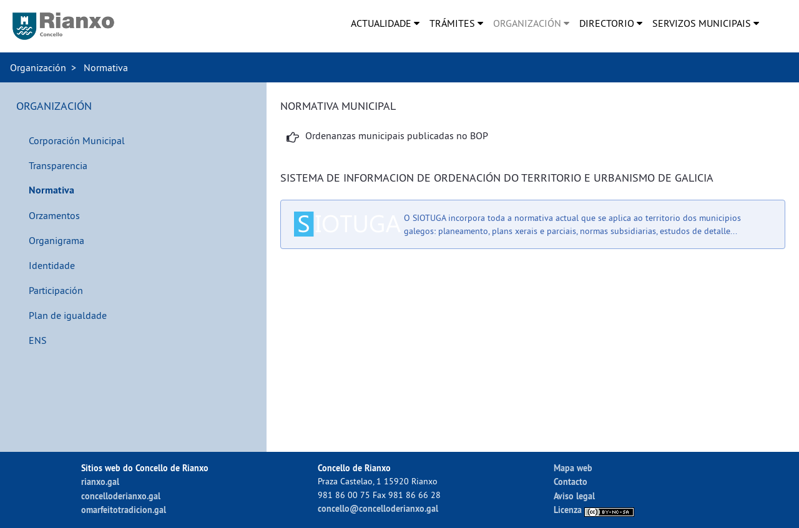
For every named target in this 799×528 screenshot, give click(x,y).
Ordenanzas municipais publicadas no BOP (396, 135)
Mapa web (573, 468)
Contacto (570, 481)
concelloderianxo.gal (120, 496)
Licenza (594, 510)
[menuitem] (385, 23)
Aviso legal (574, 496)
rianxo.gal (100, 481)
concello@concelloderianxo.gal (378, 508)
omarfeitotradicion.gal (123, 510)
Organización (38, 67)
